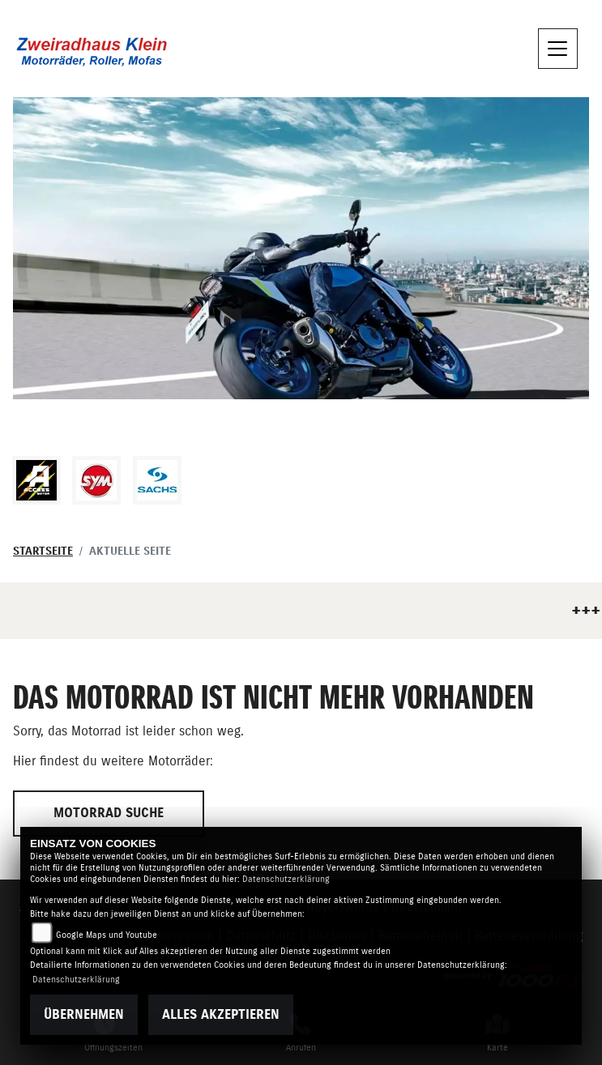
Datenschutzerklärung (286, 879)
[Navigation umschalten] (558, 48)
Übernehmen (84, 1014)
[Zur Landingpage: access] (36, 480)
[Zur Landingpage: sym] (96, 480)
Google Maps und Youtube (106, 935)
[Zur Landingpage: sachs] (157, 480)
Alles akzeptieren (221, 1014)
